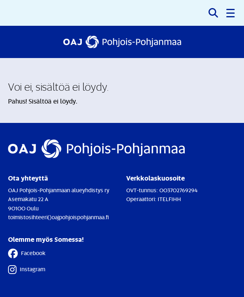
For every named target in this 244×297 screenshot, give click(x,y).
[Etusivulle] (122, 41)
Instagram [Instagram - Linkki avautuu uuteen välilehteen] (26, 269)
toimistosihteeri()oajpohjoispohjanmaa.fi (58, 217)
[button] (231, 13)
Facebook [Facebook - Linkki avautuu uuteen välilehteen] (27, 253)
